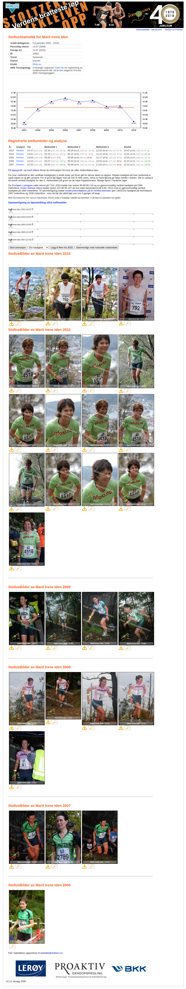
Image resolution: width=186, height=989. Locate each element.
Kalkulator (20, 150)
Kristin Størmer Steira (31, 188)
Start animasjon (18, 247)
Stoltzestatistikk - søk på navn (149, 30)
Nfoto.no (37, 64)
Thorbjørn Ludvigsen (22, 185)
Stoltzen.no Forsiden (174, 30)
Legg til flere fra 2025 (62, 247)
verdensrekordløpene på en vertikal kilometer (88, 190)
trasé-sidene (33, 170)
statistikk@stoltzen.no (51, 953)
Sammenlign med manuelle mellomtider (96, 247)
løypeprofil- (17, 170)
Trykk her (59, 67)
